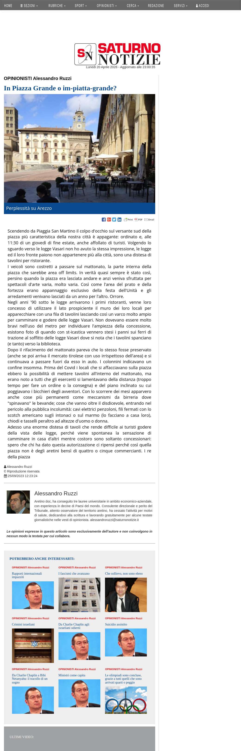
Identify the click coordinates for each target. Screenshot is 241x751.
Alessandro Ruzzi (52, 78)
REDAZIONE (156, 6)
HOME (8, 6)
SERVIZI (180, 6)
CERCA (133, 6)
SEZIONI (29, 6)
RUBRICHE (57, 6)
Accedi (202, 6)
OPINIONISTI (107, 6)
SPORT (81, 6)
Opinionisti (18, 78)
